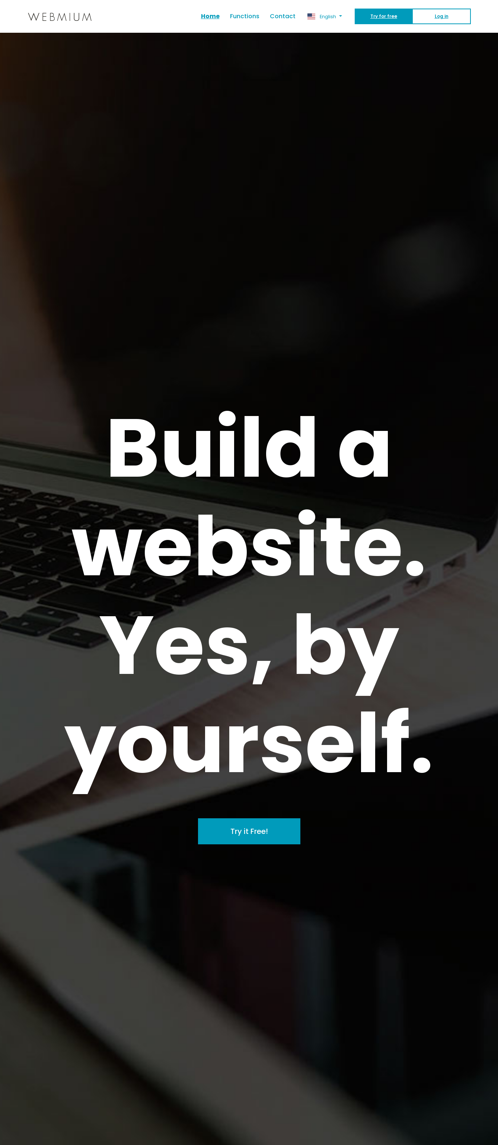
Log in (441, 16)
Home (213, 16)
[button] (324, 16)
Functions (244, 16)
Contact (283, 16)
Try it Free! (249, 831)
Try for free (383, 16)
